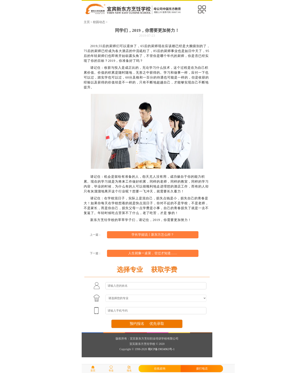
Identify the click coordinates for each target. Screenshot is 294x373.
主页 (87, 22)
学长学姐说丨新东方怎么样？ (152, 234)
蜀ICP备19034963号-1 (161, 349)
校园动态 (99, 22)
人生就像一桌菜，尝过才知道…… (152, 253)
